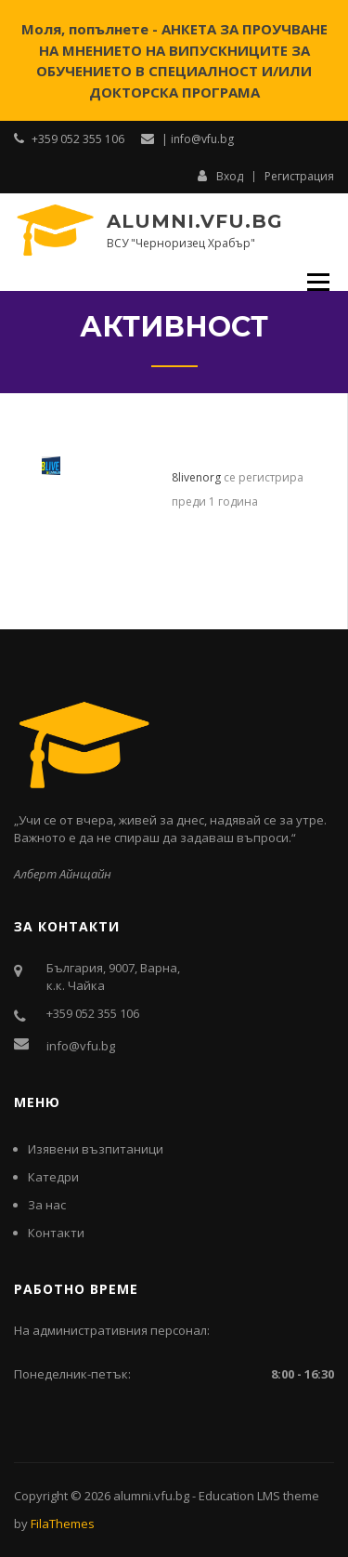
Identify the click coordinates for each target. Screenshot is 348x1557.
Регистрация (299, 176)
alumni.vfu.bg (195, 221)
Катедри (53, 1176)
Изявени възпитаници (95, 1149)
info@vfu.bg (80, 1045)
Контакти (56, 1232)
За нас (47, 1204)
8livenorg (196, 477)
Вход (220, 175)
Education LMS (239, 1495)
